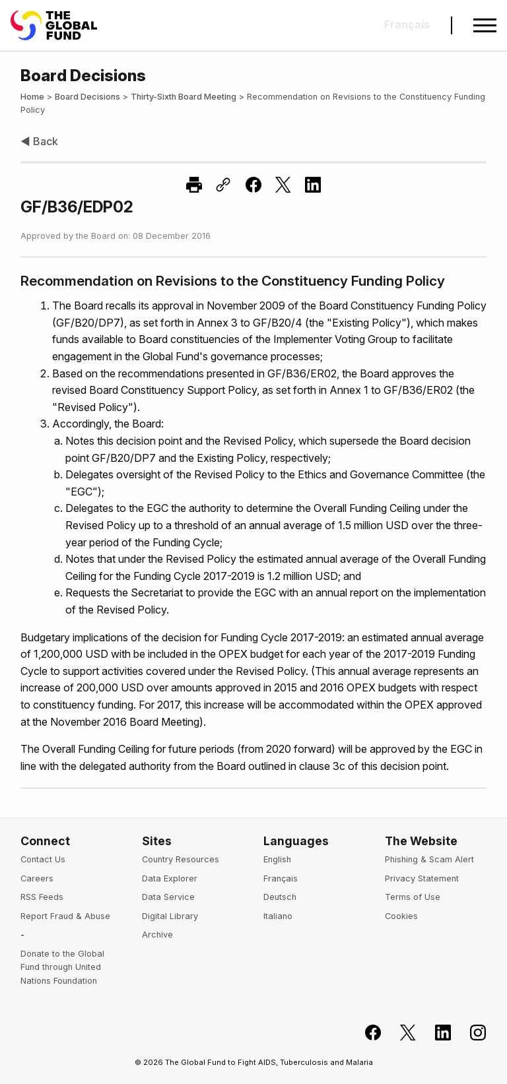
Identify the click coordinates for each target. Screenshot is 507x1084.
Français (280, 878)
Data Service (168, 897)
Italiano (277, 916)
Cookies (401, 916)
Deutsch (279, 897)
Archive (157, 935)
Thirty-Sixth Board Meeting (183, 97)
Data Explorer (169, 878)
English (277, 859)
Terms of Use (412, 897)
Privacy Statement (422, 878)
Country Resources (180, 859)
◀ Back (39, 141)
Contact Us (42, 859)
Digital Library (170, 916)
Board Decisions (87, 97)
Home (32, 97)
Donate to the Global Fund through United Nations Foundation (62, 967)
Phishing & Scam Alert (429, 859)
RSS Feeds (41, 897)
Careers (36, 878)
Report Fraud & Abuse (65, 916)
